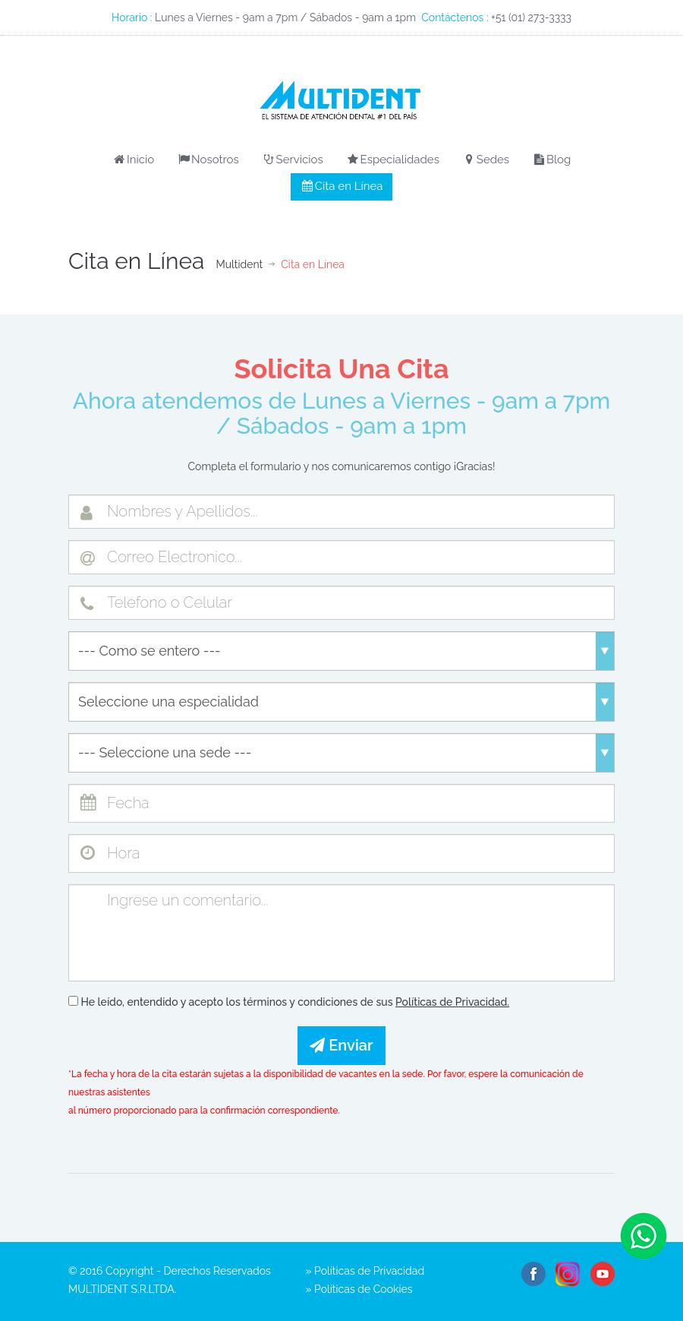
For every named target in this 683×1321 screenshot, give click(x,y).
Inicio (133, 159)
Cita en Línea (342, 186)
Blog (551, 159)
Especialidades (392, 159)
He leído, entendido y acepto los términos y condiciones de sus (288, 1002)
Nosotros (208, 159)
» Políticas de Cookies (359, 1289)
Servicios (292, 159)
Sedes (486, 159)
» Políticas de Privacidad (365, 1271)
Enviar (341, 1045)
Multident (239, 264)
